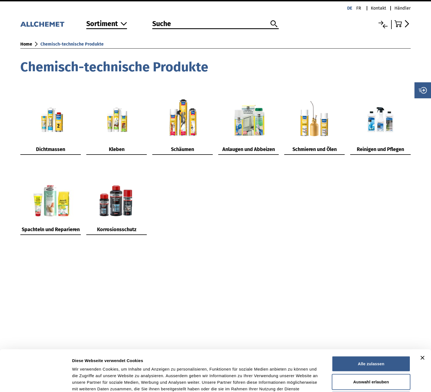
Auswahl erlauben (371, 343)
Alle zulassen (371, 325)
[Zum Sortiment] (106, 24)
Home (26, 44)
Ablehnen (370, 361)
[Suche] (215, 24)
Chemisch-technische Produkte (72, 44)
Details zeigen (292, 381)
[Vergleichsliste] (383, 24)
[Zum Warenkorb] (402, 23)
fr (358, 8)
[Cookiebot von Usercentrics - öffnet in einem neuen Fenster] (36, 381)
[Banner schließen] (422, 319)
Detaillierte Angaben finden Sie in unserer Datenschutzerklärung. (140, 363)
